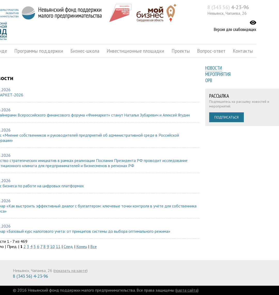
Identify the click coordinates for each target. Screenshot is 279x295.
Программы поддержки (38, 51)
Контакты (243, 51)
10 (52, 246)
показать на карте (70, 270)
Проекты (180, 51)
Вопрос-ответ (211, 51)
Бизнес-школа (84, 51)
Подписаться (226, 117)
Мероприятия (218, 74)
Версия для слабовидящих (235, 29)
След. (68, 246)
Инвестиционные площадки (135, 51)
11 (58, 246)
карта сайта (187, 290)
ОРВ (208, 80)
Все (93, 246)
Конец (81, 246)
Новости (213, 68)
